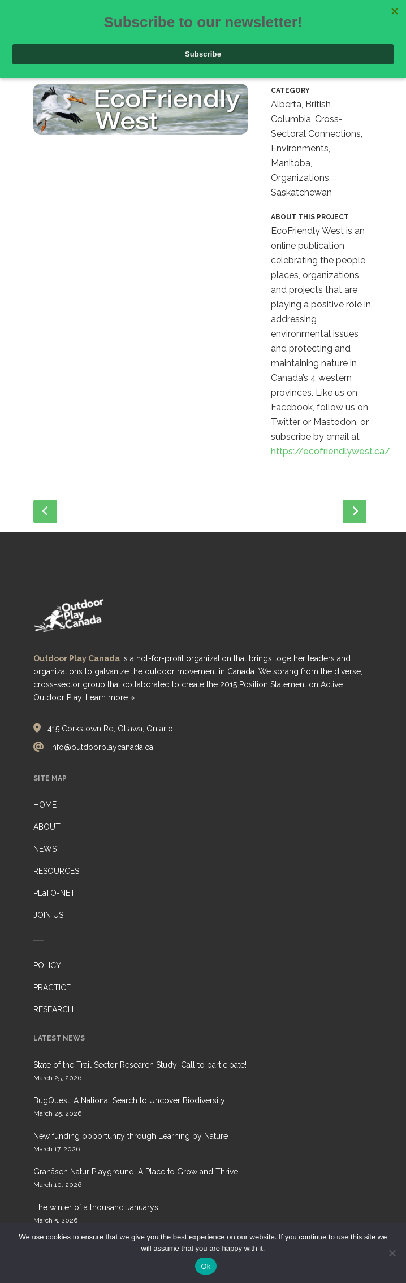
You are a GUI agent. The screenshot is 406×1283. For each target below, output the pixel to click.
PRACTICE (52, 987)
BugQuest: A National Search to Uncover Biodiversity (129, 1100)
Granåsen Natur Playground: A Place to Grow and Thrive (135, 1171)
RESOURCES (56, 870)
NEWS (45, 848)
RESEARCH (53, 1009)
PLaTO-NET (54, 893)
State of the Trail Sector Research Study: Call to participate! (140, 1064)
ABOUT (47, 826)
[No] (392, 1253)
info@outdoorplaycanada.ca (101, 747)
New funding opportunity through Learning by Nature (130, 1136)
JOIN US (48, 915)
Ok (205, 1266)
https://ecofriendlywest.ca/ (330, 451)
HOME (45, 804)
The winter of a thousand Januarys (95, 1207)
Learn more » (110, 697)
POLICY (47, 965)
